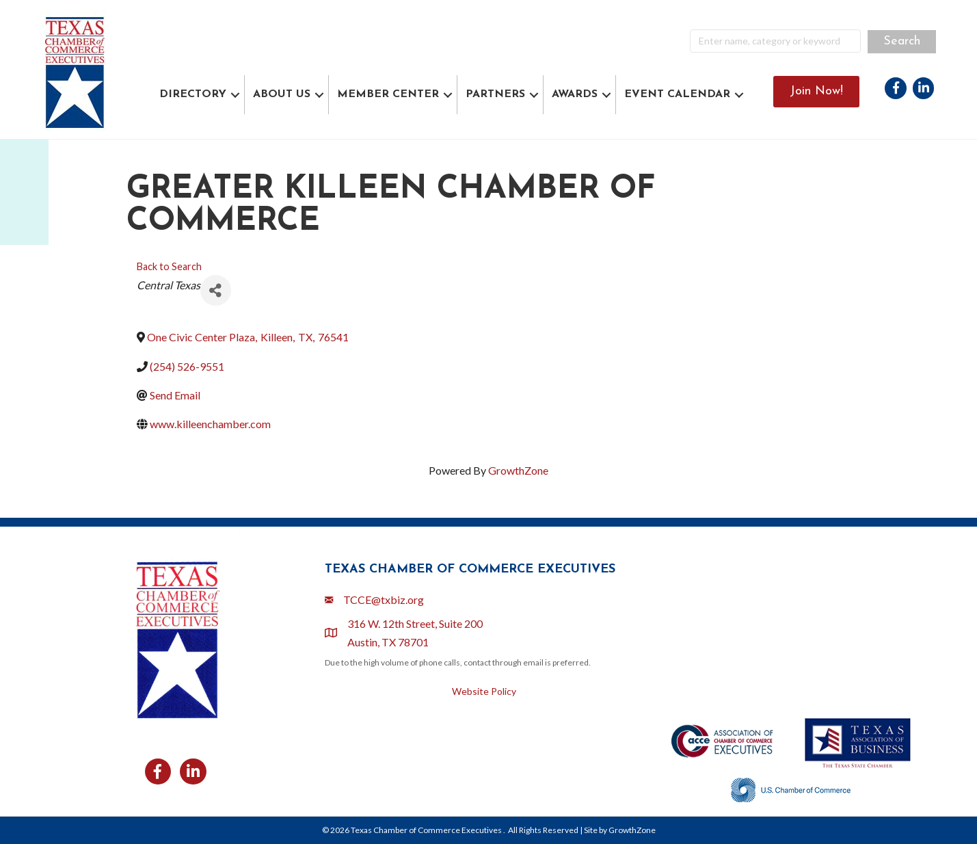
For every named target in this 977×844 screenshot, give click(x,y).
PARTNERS (495, 94)
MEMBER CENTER (388, 94)
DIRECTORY (192, 94)
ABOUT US (281, 94)
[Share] (215, 290)
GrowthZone (518, 470)
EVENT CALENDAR (677, 94)
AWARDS (575, 94)
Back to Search (169, 266)
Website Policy (484, 691)
